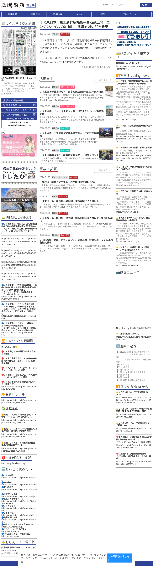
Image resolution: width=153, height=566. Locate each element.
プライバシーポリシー (72, 560)
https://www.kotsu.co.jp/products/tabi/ (19, 484)
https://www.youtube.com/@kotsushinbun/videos (133, 338)
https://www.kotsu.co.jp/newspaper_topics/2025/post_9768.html (18, 435)
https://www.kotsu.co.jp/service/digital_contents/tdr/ (18, 502)
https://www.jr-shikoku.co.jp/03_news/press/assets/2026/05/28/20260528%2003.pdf (133, 139)
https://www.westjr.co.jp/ (127, 185)
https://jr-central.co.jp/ (126, 119)
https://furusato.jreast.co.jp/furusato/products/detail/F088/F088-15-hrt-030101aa (18, 241)
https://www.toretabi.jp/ (12, 526)
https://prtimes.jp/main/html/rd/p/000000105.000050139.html (133, 462)
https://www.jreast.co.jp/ (127, 265)
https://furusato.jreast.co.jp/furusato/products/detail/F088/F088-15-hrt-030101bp (18, 276)
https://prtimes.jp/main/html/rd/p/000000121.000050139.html (133, 446)
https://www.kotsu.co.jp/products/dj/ (18, 496)
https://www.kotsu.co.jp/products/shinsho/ (18, 520)
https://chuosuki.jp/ (10, 536)
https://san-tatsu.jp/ (10, 531)
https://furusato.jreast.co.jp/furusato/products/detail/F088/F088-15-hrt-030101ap (18, 253)
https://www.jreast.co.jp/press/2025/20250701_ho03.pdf (133, 429)
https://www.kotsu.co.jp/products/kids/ (19, 515)
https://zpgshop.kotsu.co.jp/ (14, 463)
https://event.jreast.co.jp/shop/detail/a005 (18, 316)
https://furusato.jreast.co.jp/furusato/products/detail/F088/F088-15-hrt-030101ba (18, 264)
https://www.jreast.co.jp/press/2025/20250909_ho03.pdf (133, 415)
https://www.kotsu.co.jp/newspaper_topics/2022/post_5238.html (18, 401)
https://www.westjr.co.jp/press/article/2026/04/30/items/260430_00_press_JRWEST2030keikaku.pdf (133, 400)
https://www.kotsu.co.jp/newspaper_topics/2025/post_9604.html (18, 449)
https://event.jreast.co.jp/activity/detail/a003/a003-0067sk (18, 297)
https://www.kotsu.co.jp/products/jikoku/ (19, 478)
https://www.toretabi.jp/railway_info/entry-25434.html (18, 387)
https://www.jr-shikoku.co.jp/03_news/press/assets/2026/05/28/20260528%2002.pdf (133, 158)
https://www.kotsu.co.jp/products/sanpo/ (19, 490)
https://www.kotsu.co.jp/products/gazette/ (19, 509)
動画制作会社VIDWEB (140, 328)
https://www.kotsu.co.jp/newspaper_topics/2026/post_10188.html (18, 421)
